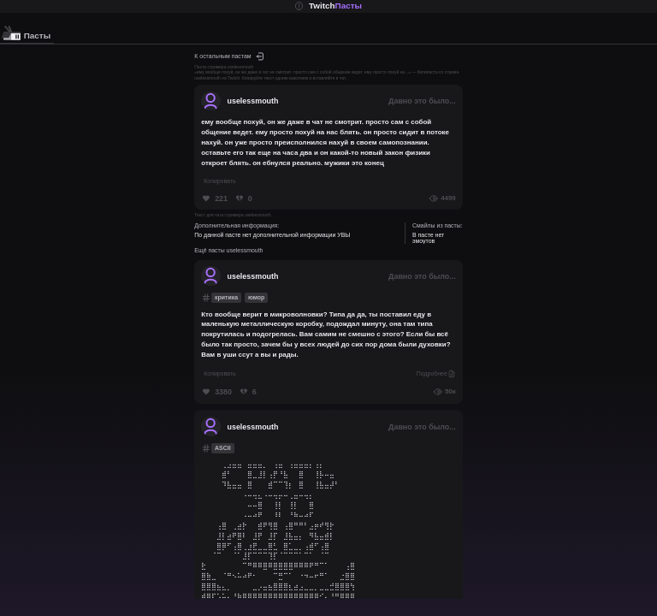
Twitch (335, 6)
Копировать (219, 181)
